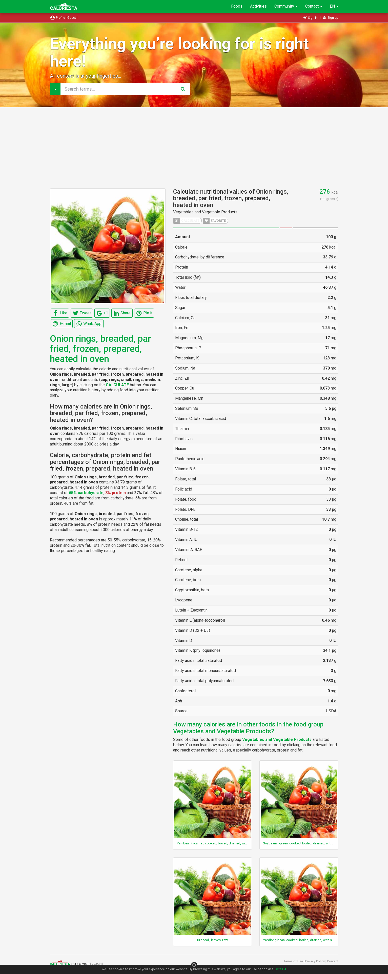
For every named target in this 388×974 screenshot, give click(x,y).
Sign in (310, 17)
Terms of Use (294, 961)
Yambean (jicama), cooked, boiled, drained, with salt (215, 843)
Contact (313, 6)
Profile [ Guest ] (64, 17)
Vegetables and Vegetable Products (205, 212)
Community (286, 6)
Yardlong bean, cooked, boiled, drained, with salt (299, 940)
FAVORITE (214, 221)
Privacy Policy (315, 961)
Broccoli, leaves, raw (212, 940)
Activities (258, 6)
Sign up (330, 17)
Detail (281, 969)
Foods (236, 6)
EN (334, 6)
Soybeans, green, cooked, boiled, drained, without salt (303, 843)
